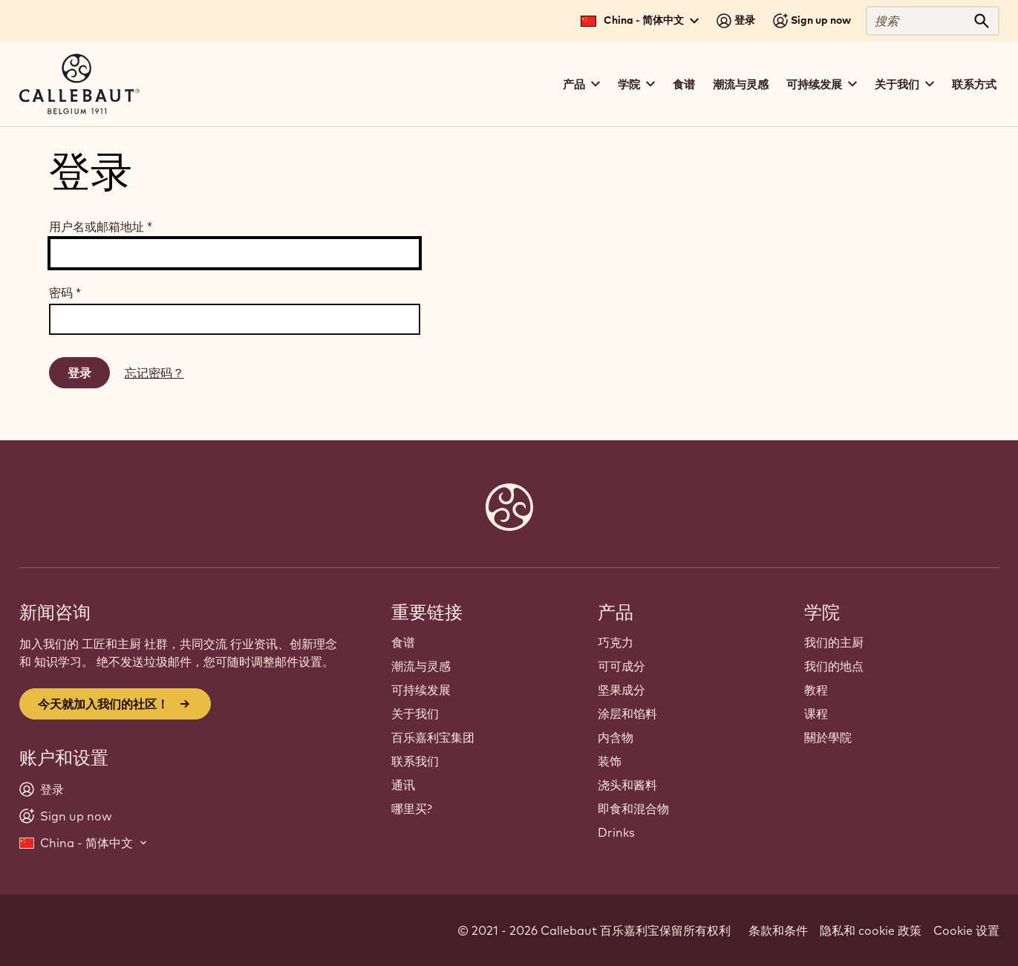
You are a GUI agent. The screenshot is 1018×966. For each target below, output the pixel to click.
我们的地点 (834, 666)
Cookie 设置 (966, 930)
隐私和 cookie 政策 (870, 930)
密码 (65, 292)
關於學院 (828, 737)
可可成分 (621, 666)
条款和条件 (778, 930)
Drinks (616, 832)
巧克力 (615, 642)
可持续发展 (421, 689)
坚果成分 (621, 689)
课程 (816, 713)
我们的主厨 (834, 642)
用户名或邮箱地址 (100, 226)
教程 (816, 689)
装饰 (609, 761)
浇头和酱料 (627, 784)
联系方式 (974, 84)
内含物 (615, 737)
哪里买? (411, 808)
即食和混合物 (633, 808)
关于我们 (415, 713)
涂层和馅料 (627, 713)
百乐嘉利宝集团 (432, 737)
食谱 (684, 84)
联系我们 (415, 761)
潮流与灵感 (741, 84)
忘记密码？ (154, 372)
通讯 (403, 784)
